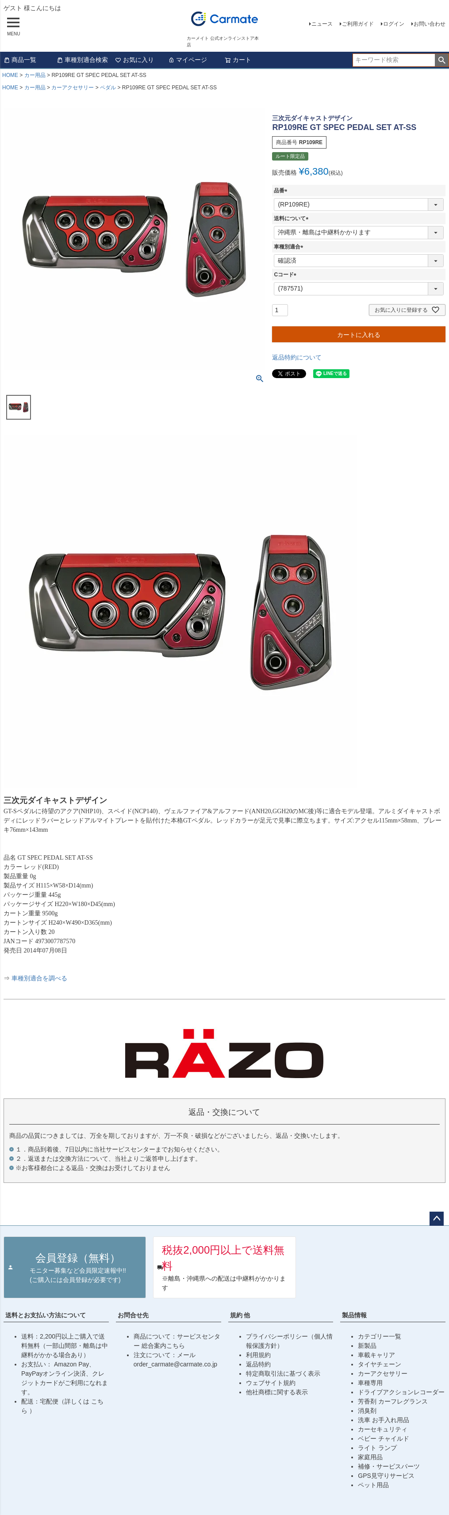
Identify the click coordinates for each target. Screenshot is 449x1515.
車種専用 (370, 1382)
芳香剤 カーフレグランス (393, 1401)
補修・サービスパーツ (389, 1466)
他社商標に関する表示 (277, 1392)
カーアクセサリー (72, 87)
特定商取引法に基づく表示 (283, 1373)
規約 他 (240, 1315)
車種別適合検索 (82, 59)
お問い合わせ (429, 24)
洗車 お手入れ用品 (383, 1419)
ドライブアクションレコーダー (401, 1392)
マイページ (187, 59)
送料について (292, 218)
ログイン (393, 24)
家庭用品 (370, 1457)
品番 (282, 190)
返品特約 (258, 1364)
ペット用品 (373, 1484)
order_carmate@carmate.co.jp (175, 1364)
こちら (175, 1345)
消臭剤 (367, 1410)
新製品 (367, 1345)
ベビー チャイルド (383, 1438)
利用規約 (258, 1354)
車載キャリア (376, 1354)
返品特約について (297, 357)
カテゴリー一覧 (379, 1336)
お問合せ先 (133, 1315)
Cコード (286, 275)
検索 (442, 60)
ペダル (108, 87)
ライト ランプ (377, 1447)
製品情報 (354, 1315)
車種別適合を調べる (39, 978)
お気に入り (134, 59)
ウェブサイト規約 (270, 1382)
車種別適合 (290, 247)
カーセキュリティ (382, 1429)
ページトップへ (437, 1219)
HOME (10, 75)
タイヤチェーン (379, 1364)
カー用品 (35, 75)
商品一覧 (20, 59)
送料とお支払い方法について (45, 1315)
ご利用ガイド (358, 24)
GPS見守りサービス (386, 1475)
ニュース (322, 24)
